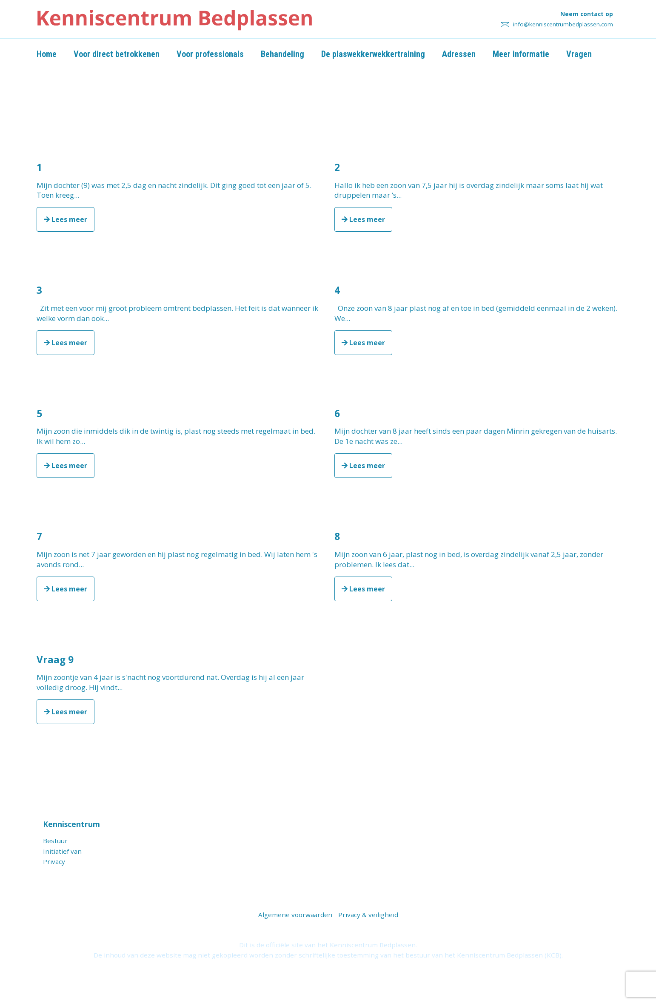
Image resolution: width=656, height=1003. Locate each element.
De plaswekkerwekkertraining (377, 54)
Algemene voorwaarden (295, 914)
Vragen (583, 54)
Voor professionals (213, 54)
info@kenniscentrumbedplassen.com (557, 24)
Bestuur (55, 840)
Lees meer (65, 219)
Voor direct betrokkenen (117, 54)
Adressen (462, 54)
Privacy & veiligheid (368, 914)
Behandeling (286, 54)
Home (47, 54)
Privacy (54, 861)
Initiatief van (62, 851)
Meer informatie (525, 54)
